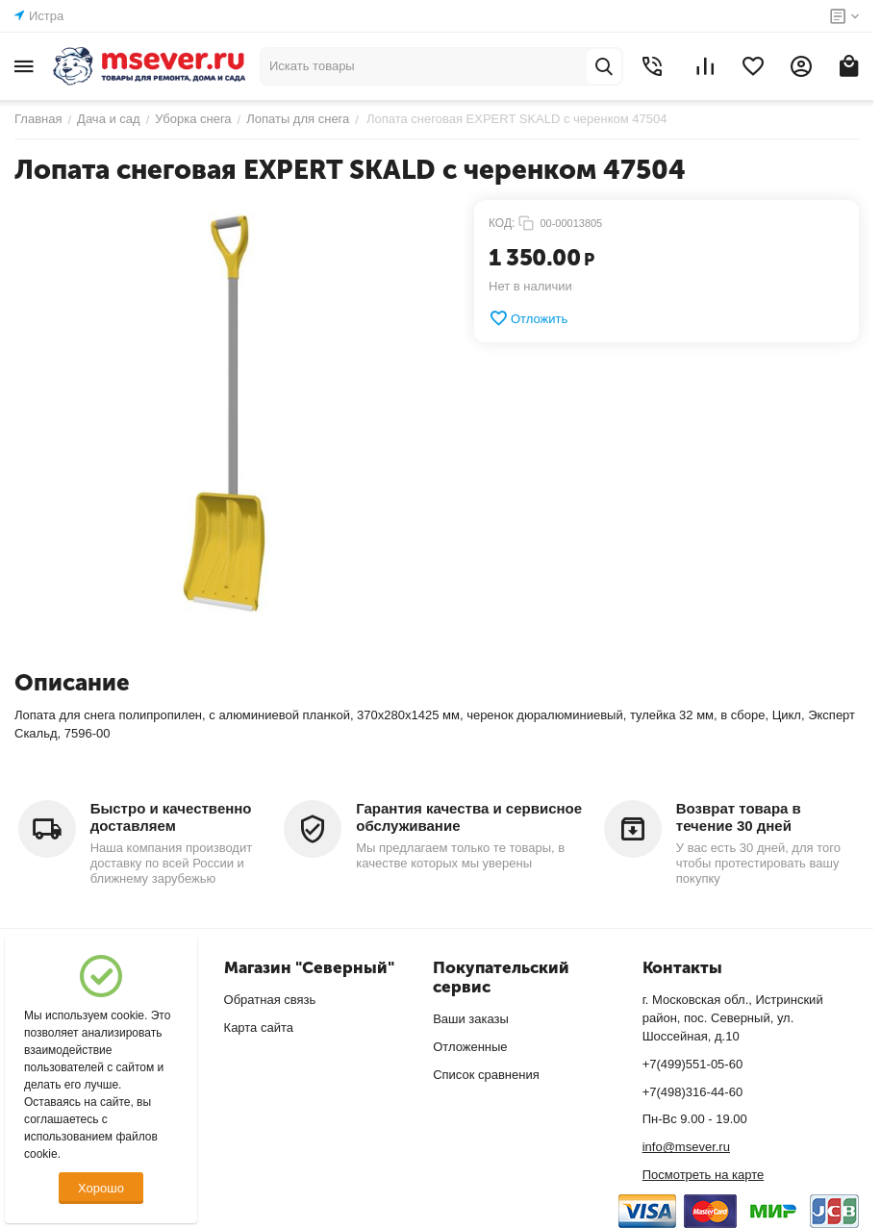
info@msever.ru (686, 1147)
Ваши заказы (471, 1019)
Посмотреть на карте (703, 1174)
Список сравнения (486, 1074)
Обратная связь (270, 999)
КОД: (502, 223)
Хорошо (101, 1188)
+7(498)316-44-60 (692, 1092)
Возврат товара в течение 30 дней (738, 817)
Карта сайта (258, 1027)
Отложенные (470, 1047)
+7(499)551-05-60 (692, 1064)
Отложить (528, 318)
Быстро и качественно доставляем (171, 817)
